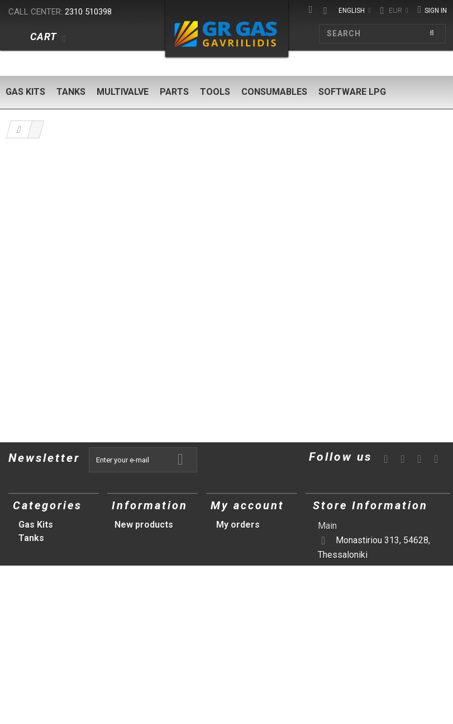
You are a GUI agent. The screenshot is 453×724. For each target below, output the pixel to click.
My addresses (246, 551)
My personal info (251, 564)
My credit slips (247, 538)
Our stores (138, 538)
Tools (215, 91)
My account (247, 505)
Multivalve (123, 91)
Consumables (274, 91)
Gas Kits (25, 91)
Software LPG (352, 91)
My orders (238, 524)
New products (144, 524)
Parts (174, 91)
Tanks (70, 91)
